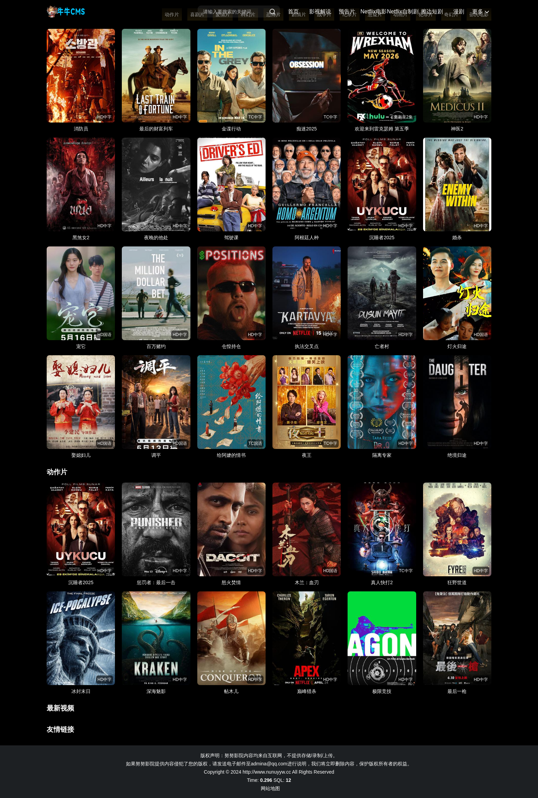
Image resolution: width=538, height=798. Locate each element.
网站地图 (270, 788)
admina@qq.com (269, 763)
